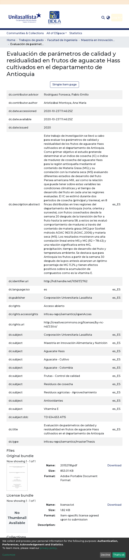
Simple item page (64, 84)
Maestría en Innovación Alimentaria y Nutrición (98, 40)
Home (11, 40)
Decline (105, 554)
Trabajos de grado (31, 40)
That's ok (118, 554)
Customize (8, 554)
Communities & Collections (25, 33)
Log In (116, 17)
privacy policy (48, 548)
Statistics (75, 33)
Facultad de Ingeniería (62, 40)
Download (114, 465)
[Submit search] (103, 18)
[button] (108, 18)
